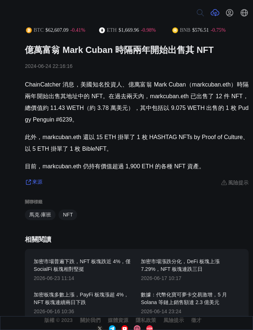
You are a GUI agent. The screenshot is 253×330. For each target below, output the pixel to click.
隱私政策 (146, 320)
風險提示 (173, 320)
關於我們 (90, 320)
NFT (68, 215)
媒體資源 (118, 320)
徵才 (196, 320)
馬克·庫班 (40, 215)
